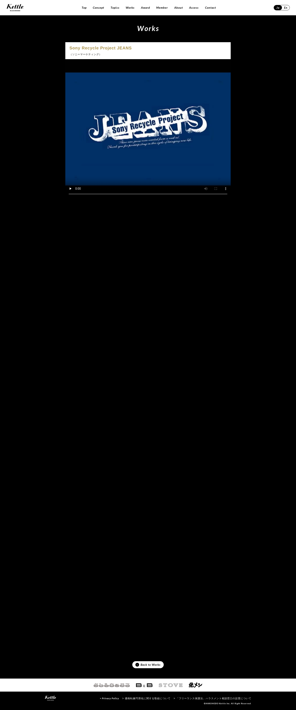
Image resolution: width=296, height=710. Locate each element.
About (178, 7)
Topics (115, 7)
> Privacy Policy (109, 698)
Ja (277, 7)
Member (162, 7)
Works (130, 7)
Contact (210, 7)
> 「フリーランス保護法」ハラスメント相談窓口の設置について (212, 698)
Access (194, 7)
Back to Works (148, 665)
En (286, 7)
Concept (98, 7)
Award (145, 7)
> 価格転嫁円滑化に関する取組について (146, 698)
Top (84, 7)
